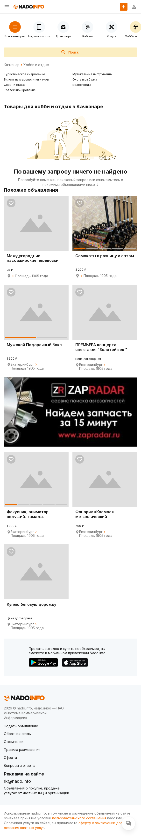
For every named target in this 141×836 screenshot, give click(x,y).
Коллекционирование (20, 90)
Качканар (12, 65)
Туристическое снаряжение (24, 74)
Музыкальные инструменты (92, 74)
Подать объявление (21, 726)
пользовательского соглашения (79, 818)
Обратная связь (17, 734)
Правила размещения (22, 750)
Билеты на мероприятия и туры (26, 79)
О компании (13, 742)
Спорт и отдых (14, 85)
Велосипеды (81, 85)
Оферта (10, 757)
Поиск (69, 52)
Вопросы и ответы (19, 765)
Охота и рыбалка (84, 79)
